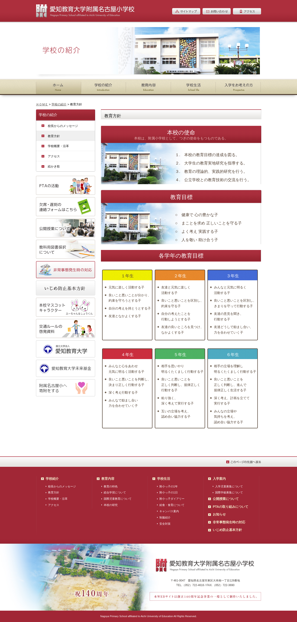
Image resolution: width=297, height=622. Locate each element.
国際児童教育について (118, 498)
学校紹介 (52, 478)
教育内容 (107, 478)
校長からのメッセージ (63, 126)
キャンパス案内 (169, 511)
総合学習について (115, 492)
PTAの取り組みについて (230, 506)
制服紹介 (165, 517)
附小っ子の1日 (168, 492)
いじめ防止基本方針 (227, 530)
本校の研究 (111, 505)
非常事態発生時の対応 (229, 522)
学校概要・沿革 (58, 146)
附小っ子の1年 (168, 486)
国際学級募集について (229, 492)
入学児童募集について (229, 486)
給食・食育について (171, 505)
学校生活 (163, 478)
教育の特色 (111, 486)
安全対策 (165, 523)
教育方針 (54, 136)
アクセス (54, 156)
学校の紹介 (59, 104)
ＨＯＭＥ (42, 104)
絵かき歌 (54, 166)
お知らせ (219, 514)
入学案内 (219, 478)
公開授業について (226, 499)
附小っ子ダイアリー (171, 498)
